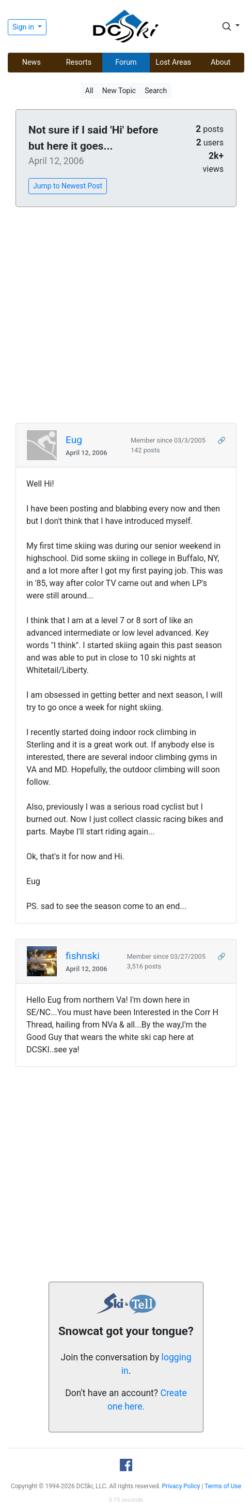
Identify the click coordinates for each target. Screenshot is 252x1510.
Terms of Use (222, 1486)
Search (156, 90)
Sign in (24, 27)
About (220, 62)
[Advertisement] (126, 315)
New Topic (119, 90)
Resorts (79, 62)
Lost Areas (173, 62)
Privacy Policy (181, 1486)
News (31, 62)
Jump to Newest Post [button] (67, 186)
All (89, 90)
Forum (125, 62)
